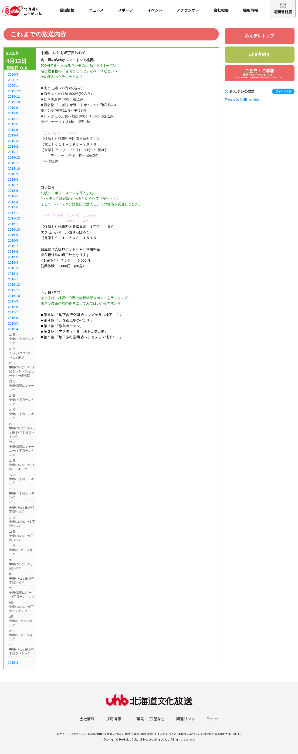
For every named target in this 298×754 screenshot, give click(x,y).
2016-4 (13, 262)
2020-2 (13, 80)
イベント (154, 10)
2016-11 (14, 224)
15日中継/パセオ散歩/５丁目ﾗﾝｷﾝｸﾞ (22, 507)
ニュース (96, 10)
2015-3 (13, 662)
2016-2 (13, 274)
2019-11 (14, 96)
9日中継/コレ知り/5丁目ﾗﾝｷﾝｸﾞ (21, 564)
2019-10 (14, 102)
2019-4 (13, 135)
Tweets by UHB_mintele (242, 99)
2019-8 (13, 113)
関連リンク (185, 719)
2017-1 (13, 213)
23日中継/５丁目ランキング (21, 414)
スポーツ (125, 10)
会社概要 (221, 10)
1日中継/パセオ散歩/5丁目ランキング (21, 649)
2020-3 (13, 74)
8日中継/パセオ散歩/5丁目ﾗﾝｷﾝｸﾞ (21, 578)
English (212, 719)
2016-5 (13, 257)
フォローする (283, 91)
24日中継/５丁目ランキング (21, 400)
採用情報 (250, 10)
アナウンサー (188, 10)
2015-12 (14, 284)
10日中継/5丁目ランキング (21, 550)
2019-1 (13, 152)
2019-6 (13, 124)
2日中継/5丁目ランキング (21, 635)
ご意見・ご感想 (259, 73)
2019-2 (13, 146)
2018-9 (13, 174)
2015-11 (14, 290)
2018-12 (14, 157)
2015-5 (13, 323)
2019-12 (14, 91)
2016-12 (14, 218)
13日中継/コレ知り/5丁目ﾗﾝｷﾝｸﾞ (21, 536)
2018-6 (13, 191)
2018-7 (13, 185)
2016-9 (13, 235)
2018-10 (14, 168)
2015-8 (13, 307)
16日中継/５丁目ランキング (21, 493)
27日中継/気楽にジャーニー (21, 386)
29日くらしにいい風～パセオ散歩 (21, 353)
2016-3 (13, 268)
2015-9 (13, 301)
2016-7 (13, 246)
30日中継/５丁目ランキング (21, 339)
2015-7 (13, 312)
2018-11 (14, 163)
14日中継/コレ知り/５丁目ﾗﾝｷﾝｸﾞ (22, 522)
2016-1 (13, 279)
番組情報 (66, 10)
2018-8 (13, 179)
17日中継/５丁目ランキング (21, 479)
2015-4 (13, 329)
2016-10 (14, 229)
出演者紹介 (259, 54)
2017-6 (13, 207)
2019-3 (13, 141)
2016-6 (13, 251)
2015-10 (14, 296)
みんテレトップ (259, 35)
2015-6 (13, 318)
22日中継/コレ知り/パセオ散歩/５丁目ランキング (22, 430)
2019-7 (13, 119)
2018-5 (13, 196)
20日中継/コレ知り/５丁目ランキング (22, 465)
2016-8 (13, 240)
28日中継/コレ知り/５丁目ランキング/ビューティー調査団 (22, 369)
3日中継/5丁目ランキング (21, 621)
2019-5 (13, 130)
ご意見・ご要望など (149, 719)
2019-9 (13, 108)
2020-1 (13, 85)
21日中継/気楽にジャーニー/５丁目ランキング (21, 449)
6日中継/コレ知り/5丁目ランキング (21, 607)
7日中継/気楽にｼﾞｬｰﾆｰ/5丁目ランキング (21, 592)
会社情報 (87, 719)
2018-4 (13, 202)
